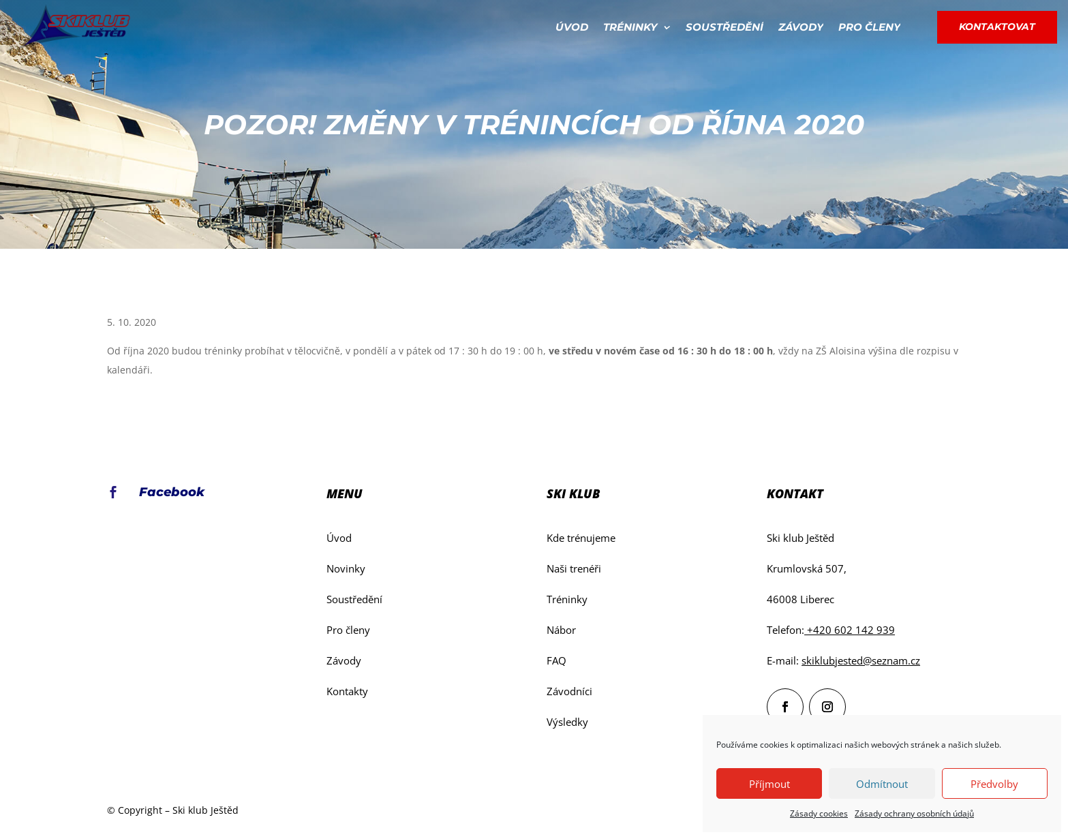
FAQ (556, 660)
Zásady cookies (819, 813)
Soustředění (724, 26)
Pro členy (869, 26)
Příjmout (769, 784)
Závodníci (569, 691)
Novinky (345, 568)
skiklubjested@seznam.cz (861, 660)
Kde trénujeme (581, 538)
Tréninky (630, 26)
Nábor (561, 630)
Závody (800, 26)
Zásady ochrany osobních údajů (914, 813)
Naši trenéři (574, 568)
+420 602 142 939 (849, 630)
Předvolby (994, 784)
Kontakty (347, 691)
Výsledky (567, 722)
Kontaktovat (997, 26)
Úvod (571, 26)
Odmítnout (882, 784)
